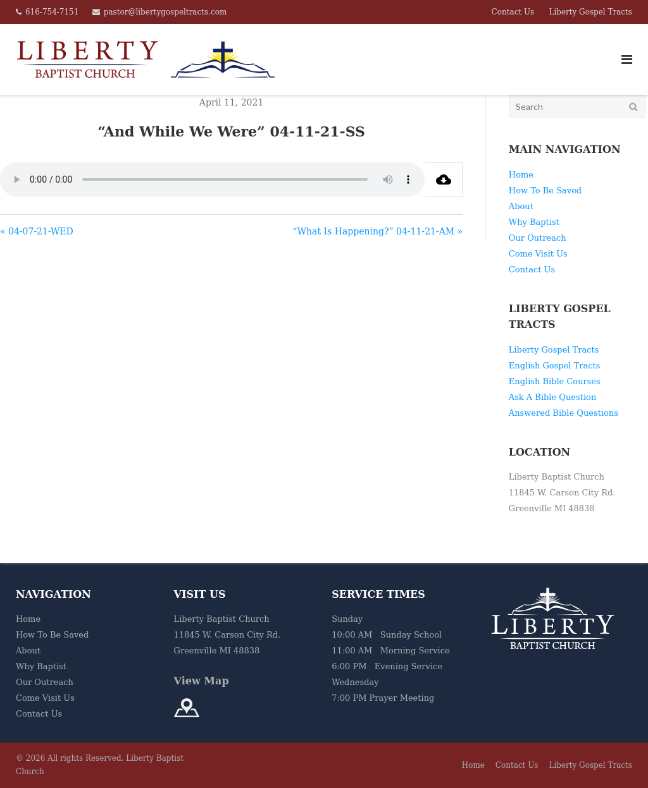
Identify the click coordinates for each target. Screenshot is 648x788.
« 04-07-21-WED (36, 231)
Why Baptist (534, 222)
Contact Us (513, 12)
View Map (201, 681)
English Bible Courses (555, 381)
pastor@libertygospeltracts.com (165, 12)
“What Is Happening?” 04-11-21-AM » (377, 231)
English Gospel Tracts (555, 365)
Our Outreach (537, 238)
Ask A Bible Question (552, 397)
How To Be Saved (545, 190)
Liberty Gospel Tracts (590, 12)
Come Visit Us (538, 253)
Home (521, 174)
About (521, 206)
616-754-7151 (51, 12)
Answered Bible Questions (563, 413)
